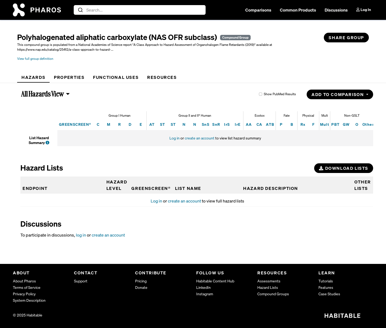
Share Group (346, 37)
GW (346, 124)
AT (152, 124)
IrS (227, 124)
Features (325, 287)
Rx (303, 124)
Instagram (204, 293)
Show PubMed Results (280, 94)
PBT (335, 124)
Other (368, 124)
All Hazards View (42, 94)
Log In (363, 9)
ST (162, 124)
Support (80, 280)
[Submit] (80, 10)
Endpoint (35, 188)
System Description (29, 300)
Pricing (141, 280)
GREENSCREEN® (75, 124)
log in (81, 235)
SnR (216, 124)
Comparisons (258, 10)
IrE (237, 124)
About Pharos (24, 280)
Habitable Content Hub (215, 280)
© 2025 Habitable (27, 315)
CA (259, 124)
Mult (324, 124)
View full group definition (35, 59)
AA (249, 124)
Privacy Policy (24, 293)
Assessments (268, 280)
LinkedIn (203, 287)
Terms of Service (26, 287)
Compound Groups (273, 293)
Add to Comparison (338, 94)
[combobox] (140, 10)
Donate (141, 287)
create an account (199, 138)
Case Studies (329, 293)
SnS (205, 124)
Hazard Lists (267, 287)
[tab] (33, 77)
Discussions (336, 10)
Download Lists (343, 168)
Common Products (298, 10)
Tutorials (325, 280)
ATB (270, 124)
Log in (174, 138)
